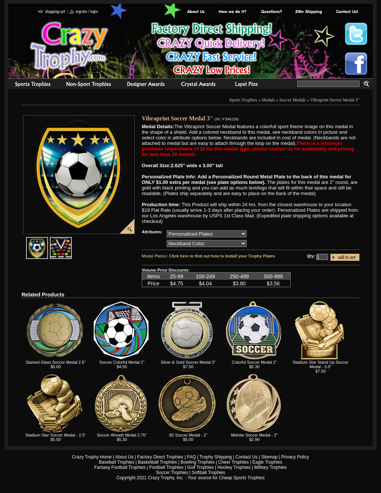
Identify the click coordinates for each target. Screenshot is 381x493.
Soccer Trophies (172, 472)
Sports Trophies (29, 85)
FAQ (191, 457)
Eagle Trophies (267, 462)
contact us (346, 12)
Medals (268, 100)
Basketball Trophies (157, 462)
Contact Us (246, 457)
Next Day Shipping (308, 12)
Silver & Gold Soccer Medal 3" (188, 362)
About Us (196, 12)
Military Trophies (270, 467)
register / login (84, 12)
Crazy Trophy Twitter (356, 34)
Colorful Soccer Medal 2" (254, 362)
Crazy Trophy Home (92, 457)
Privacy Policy (295, 457)
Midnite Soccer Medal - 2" (254, 435)
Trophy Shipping (215, 457)
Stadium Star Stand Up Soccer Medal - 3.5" (321, 364)
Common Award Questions (271, 12)
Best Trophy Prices (211, 49)
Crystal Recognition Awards (198, 85)
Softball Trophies (208, 472)
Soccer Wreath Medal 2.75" (122, 435)
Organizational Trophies (88, 85)
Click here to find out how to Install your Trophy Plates (222, 256)
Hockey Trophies (233, 467)
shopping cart (51, 12)
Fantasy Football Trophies (119, 467)
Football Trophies (166, 467)
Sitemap (269, 457)
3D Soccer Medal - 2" (188, 435)
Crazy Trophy (69, 46)
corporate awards (145, 85)
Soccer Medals (292, 100)
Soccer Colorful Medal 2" (121, 362)
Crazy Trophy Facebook (356, 63)
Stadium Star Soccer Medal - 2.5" (55, 435)
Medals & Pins (248, 85)
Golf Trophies (200, 467)
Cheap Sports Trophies (242, 477)
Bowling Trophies (197, 462)
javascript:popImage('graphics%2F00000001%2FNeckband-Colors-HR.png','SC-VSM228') (71, 240)
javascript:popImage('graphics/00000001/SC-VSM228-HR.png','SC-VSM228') (47, 240)
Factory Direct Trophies (232, 12)
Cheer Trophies (233, 462)
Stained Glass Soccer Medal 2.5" (56, 362)
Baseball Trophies (116, 462)
